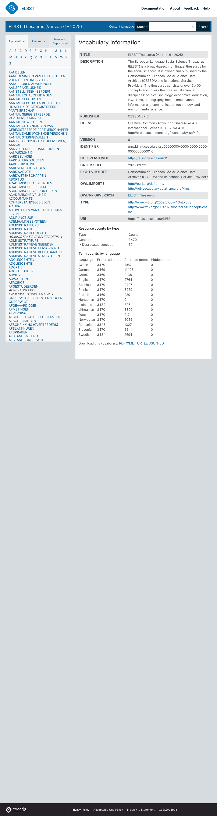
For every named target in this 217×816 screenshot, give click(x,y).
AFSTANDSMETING (23, 336)
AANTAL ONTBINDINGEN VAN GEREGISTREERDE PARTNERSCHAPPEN (39, 128)
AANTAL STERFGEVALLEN (28, 137)
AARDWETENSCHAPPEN (27, 176)
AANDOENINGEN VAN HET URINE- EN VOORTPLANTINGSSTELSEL (37, 78)
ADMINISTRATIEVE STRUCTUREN (34, 256)
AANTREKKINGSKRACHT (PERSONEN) (37, 141)
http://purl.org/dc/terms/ (146, 184)
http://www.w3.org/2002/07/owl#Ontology (159, 202)
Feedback (191, 8)
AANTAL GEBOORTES (25, 99)
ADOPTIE (15, 267)
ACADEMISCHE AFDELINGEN (30, 183)
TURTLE (141, 343)
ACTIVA (14, 206)
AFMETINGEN (19, 309)
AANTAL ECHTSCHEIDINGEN (30, 95)
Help (206, 8)
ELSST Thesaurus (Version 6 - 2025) (45, 26)
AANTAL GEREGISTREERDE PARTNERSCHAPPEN (29, 116)
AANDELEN (17, 72)
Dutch (141, 26)
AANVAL (15, 145)
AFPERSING (17, 313)
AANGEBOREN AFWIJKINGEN (31, 84)
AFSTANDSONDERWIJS (26, 340)
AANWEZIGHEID (21, 153)
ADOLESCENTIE (21, 263)
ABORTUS (16, 179)
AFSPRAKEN (18, 332)
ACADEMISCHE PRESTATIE (29, 187)
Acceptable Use (108, 809)
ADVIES (14, 275)
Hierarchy (38, 41)
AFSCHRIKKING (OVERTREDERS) (33, 325)
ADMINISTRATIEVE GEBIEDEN (31, 244)
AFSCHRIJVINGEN (22, 321)
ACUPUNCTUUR (21, 218)
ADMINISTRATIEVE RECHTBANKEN (35, 252)
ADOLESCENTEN (21, 260)
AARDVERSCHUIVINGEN (27, 168)
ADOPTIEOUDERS (22, 271)
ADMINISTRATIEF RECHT (28, 233)
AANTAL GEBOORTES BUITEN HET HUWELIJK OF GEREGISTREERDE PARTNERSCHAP (35, 107)
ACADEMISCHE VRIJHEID (28, 195)
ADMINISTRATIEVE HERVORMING (34, 248)
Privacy (80, 809)
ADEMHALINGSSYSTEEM (28, 221)
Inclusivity (141, 809)
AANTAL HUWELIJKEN (25, 122)
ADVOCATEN (18, 279)
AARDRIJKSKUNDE (23, 164)
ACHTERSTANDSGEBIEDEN (29, 202)
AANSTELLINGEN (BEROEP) (29, 91)
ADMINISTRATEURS (24, 225)
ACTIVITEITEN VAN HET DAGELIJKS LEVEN (35, 212)
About (175, 8)
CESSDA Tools (168, 809)
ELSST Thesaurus (141, 195)
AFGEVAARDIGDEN (23, 306)
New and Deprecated (60, 41)
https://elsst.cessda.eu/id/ (147, 158)
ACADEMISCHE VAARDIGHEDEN (33, 191)
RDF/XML (126, 343)
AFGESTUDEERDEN (23, 286)
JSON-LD (156, 343)
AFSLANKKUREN (21, 328)
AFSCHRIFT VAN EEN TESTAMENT (35, 317)
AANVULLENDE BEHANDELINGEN (34, 149)
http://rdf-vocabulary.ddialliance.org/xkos (159, 188)
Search (203, 26)
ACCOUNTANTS (21, 198)
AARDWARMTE (20, 172)
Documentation (154, 8)
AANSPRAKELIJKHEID (25, 88)
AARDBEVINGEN (21, 156)
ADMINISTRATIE (21, 229)
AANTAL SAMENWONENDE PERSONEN (38, 133)
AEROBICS (17, 283)
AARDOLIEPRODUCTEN (26, 160)
